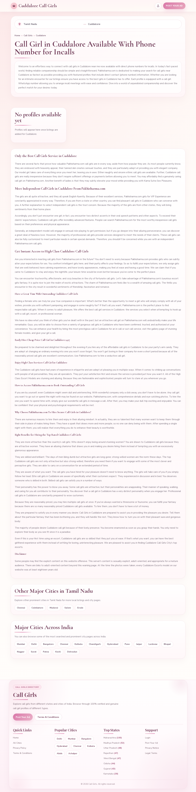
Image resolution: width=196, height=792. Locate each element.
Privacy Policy (19, 747)
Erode (80, 607)
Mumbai (21, 644)
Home (17, 35)
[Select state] (53, 24)
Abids (59, 753)
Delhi (34, 644)
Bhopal (167, 644)
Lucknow (152, 644)
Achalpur (72, 753)
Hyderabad (112, 644)
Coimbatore (37, 607)
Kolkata (78, 644)
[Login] (158, 6)
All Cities (17, 742)
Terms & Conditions (48, 717)
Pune (127, 644)
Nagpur (20, 651)
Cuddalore (41, 35)
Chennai (21, 607)
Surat (34, 651)
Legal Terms (151, 753)
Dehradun (72, 651)
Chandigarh (95, 644)
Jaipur (139, 644)
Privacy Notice (152, 747)
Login (147, 737)
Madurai (54, 607)
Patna (46, 651)
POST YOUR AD (174, 5)
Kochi (58, 651)
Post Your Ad (23, 717)
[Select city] (133, 24)
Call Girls (28, 35)
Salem (67, 607)
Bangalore (48, 644)
